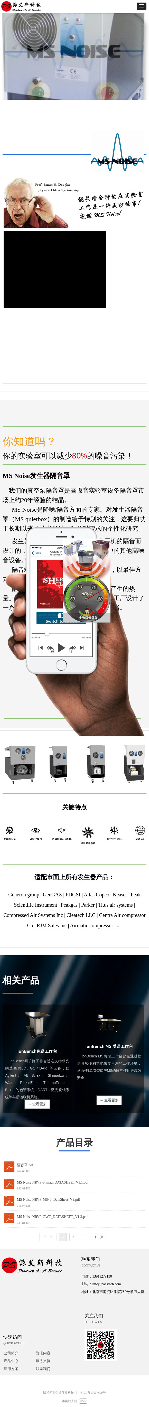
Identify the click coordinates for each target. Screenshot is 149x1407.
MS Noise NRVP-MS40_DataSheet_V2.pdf (48, 1200)
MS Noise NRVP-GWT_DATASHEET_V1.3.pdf (52, 1217)
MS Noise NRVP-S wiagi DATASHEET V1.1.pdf (53, 1182)
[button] (141, 6)
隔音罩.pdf (25, 1165)
